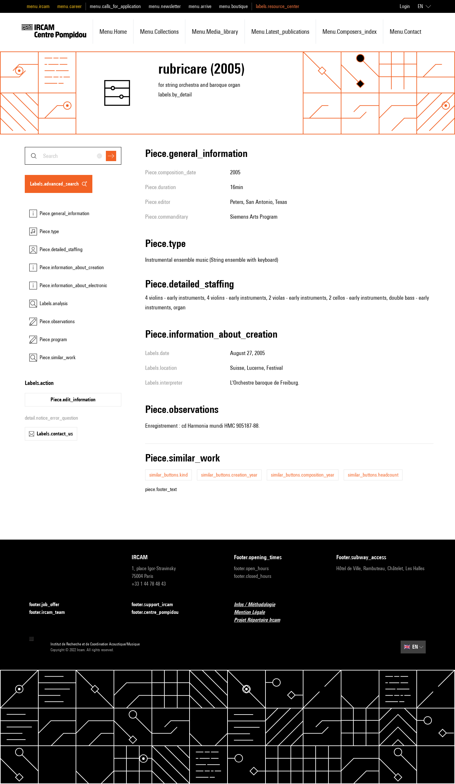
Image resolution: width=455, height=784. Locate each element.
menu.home (113, 31)
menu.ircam (38, 6)
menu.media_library (215, 31)
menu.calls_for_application (115, 6)
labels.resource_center (277, 6)
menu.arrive (200, 6)
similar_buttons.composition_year (302, 475)
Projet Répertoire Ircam (261, 620)
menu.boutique (233, 6)
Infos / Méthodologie (258, 604)
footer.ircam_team (50, 612)
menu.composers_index (349, 31)
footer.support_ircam (156, 604)
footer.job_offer (48, 604)
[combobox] (73, 156)
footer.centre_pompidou (159, 612)
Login (405, 6)
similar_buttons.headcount (373, 475)
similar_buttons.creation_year (229, 475)
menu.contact (405, 31)
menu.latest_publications (280, 31)
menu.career (69, 6)
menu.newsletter (165, 6)
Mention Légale (253, 612)
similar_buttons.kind (168, 475)
